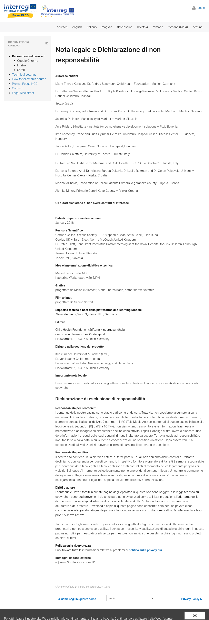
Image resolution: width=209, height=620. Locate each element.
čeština (197, 27)
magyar (106, 27)
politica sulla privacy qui (145, 550)
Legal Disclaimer (23, 93)
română (158, 27)
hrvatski (142, 27)
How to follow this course (29, 79)
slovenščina (124, 27)
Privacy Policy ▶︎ (191, 599)
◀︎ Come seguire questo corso (77, 599)
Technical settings (24, 74)
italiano (92, 27)
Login (198, 8)
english (77, 27)
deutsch (62, 27)
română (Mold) (178, 27)
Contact (17, 88)
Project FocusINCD (24, 84)
